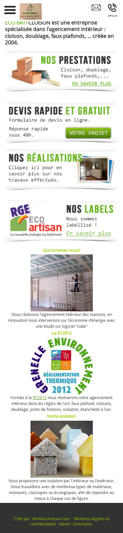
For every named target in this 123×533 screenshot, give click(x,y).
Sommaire (82, 523)
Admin (64, 523)
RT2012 (40, 397)
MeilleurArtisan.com (51, 518)
